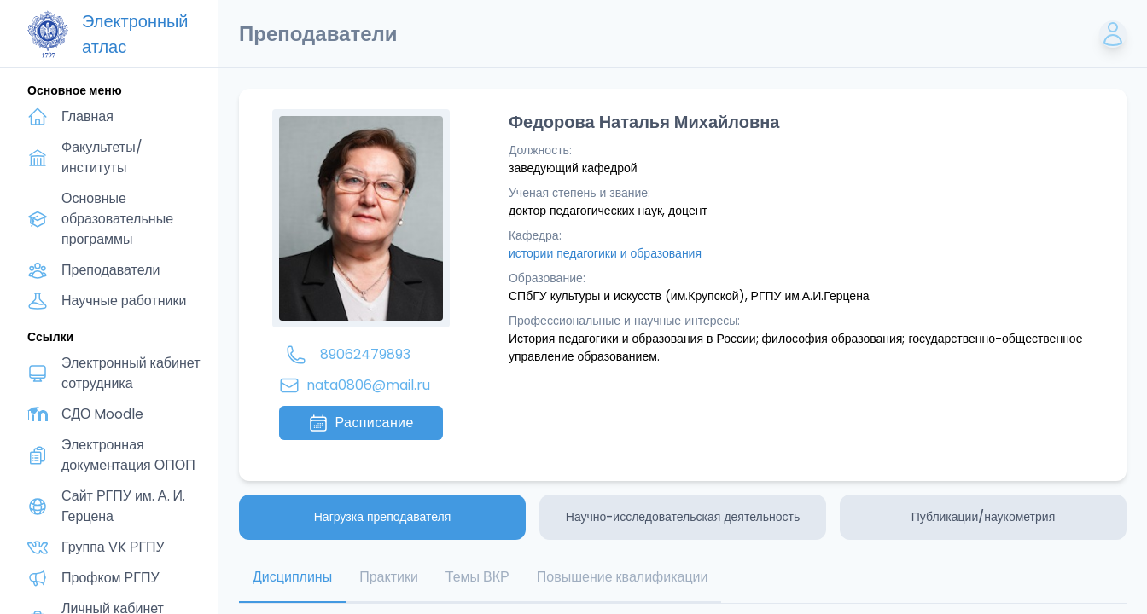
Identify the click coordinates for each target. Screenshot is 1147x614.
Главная (87, 116)
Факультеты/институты (102, 157)
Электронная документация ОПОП (128, 455)
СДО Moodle (102, 414)
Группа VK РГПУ (113, 547)
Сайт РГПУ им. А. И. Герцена (123, 506)
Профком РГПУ (110, 578)
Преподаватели (110, 270)
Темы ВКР (477, 577)
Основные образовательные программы (117, 218)
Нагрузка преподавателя (382, 516)
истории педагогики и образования (605, 253)
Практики (388, 577)
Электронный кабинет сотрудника (131, 373)
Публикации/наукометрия (983, 516)
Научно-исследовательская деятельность (683, 516)
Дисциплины (292, 577)
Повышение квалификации (622, 577)
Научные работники (123, 300)
